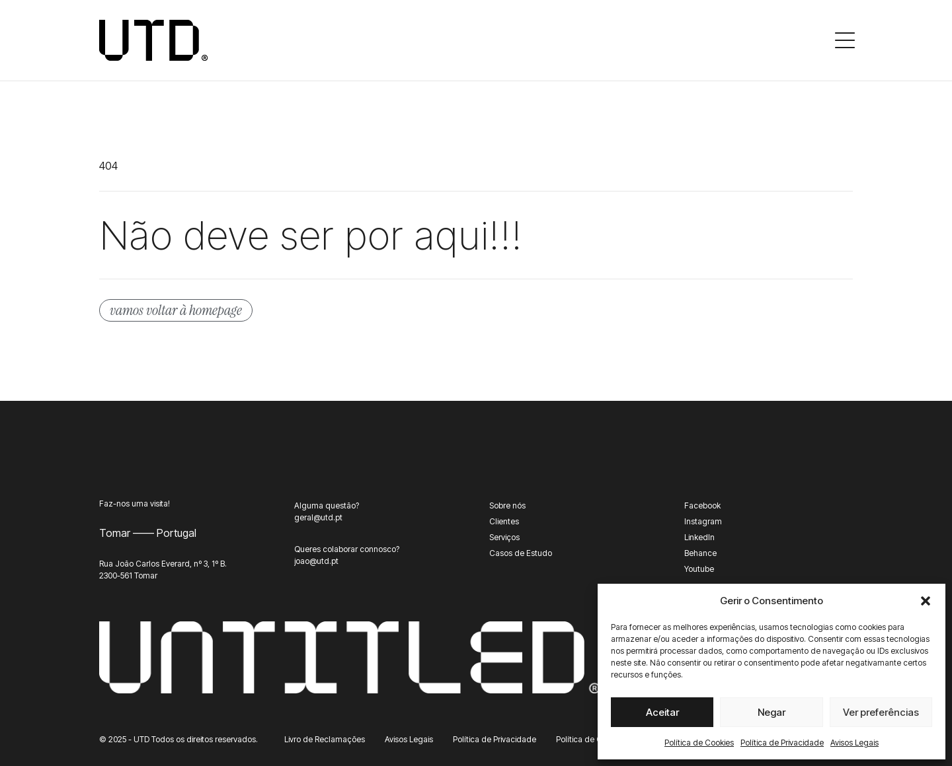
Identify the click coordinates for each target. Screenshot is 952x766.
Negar (771, 712)
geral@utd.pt (318, 517)
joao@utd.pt (316, 561)
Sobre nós (507, 505)
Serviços (504, 537)
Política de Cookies (699, 743)
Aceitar (662, 712)
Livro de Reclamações (324, 739)
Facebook (702, 505)
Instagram (703, 521)
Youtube (699, 569)
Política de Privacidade (782, 743)
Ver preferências (881, 712)
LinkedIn (699, 537)
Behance (700, 553)
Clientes (504, 521)
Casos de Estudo (520, 553)
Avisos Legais (854, 743)
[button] (925, 601)
